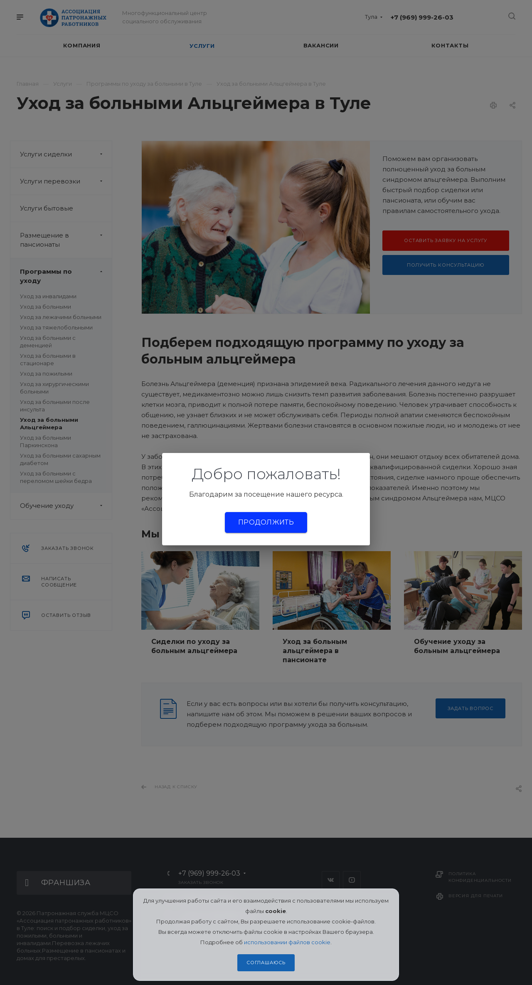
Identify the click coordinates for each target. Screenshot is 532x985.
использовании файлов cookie (287, 942)
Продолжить (266, 522)
